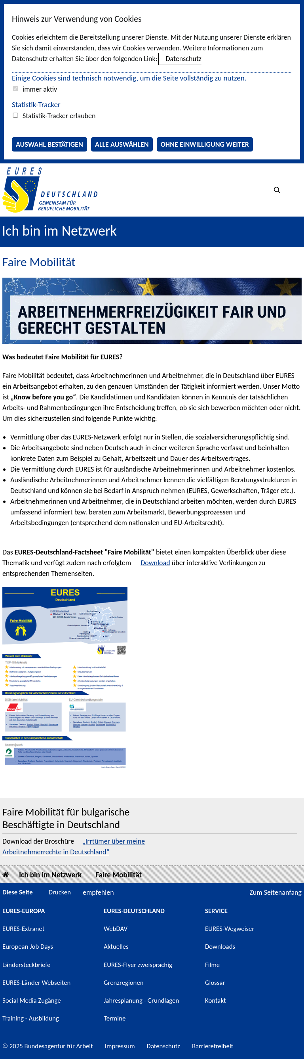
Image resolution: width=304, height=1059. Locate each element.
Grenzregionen (124, 982)
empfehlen (98, 892)
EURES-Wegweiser (229, 929)
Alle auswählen (122, 144)
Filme (212, 965)
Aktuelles (116, 946)
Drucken (60, 892)
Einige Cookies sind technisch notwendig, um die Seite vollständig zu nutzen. (129, 77)
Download (155, 562)
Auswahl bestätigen (49, 144)
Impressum (120, 1046)
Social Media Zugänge (31, 1000)
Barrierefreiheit (213, 1046)
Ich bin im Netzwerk (59, 231)
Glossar (215, 982)
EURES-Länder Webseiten (36, 982)
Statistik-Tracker (36, 104)
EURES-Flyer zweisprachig (138, 965)
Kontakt (215, 1000)
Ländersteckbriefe (26, 965)
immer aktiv (40, 89)
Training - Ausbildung (30, 1018)
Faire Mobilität (118, 874)
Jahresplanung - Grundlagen (141, 1000)
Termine (114, 1018)
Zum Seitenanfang (275, 892)
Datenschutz (183, 58)
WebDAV (115, 929)
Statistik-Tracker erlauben (59, 115)
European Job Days (27, 946)
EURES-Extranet (23, 929)
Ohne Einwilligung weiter (205, 144)
